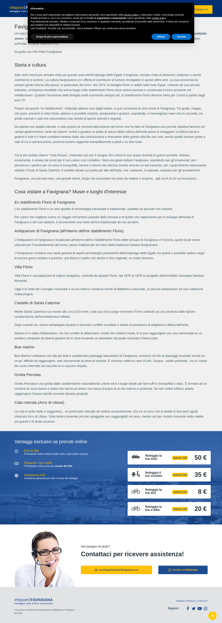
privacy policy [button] (131, 14)
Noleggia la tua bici (153, 491)
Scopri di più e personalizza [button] (52, 36)
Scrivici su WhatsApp (183, 569)
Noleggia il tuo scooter (153, 474)
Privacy (191, 601)
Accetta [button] (181, 36)
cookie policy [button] (158, 18)
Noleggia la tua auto (153, 457)
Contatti (203, 601)
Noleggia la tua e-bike (153, 508)
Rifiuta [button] (161, 36)
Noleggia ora (199, 9)
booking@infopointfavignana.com (116, 569)
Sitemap (180, 601)
